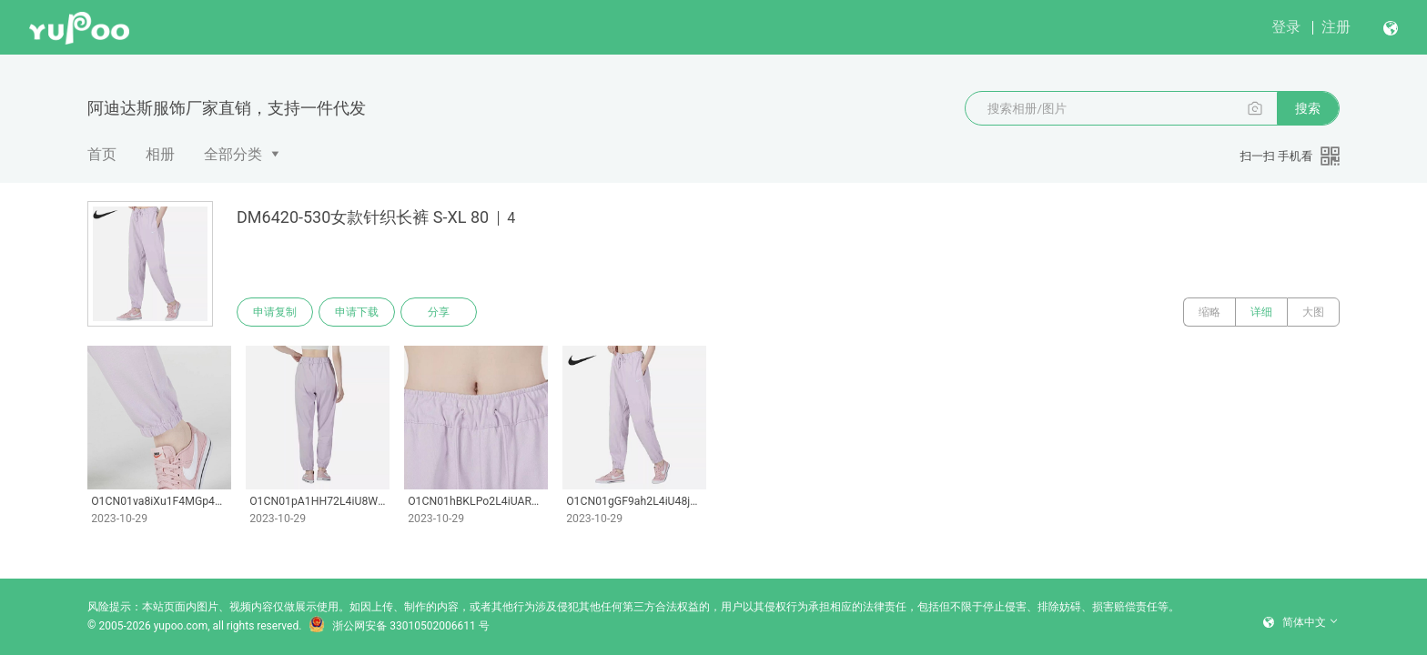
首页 (101, 154)
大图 (1313, 312)
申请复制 (275, 312)
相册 (160, 154)
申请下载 (357, 312)
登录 (1285, 26)
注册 (1336, 26)
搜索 (1308, 108)
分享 (439, 312)
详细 (1261, 312)
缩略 (1209, 312)
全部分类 (233, 154)
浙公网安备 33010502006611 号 (399, 626)
